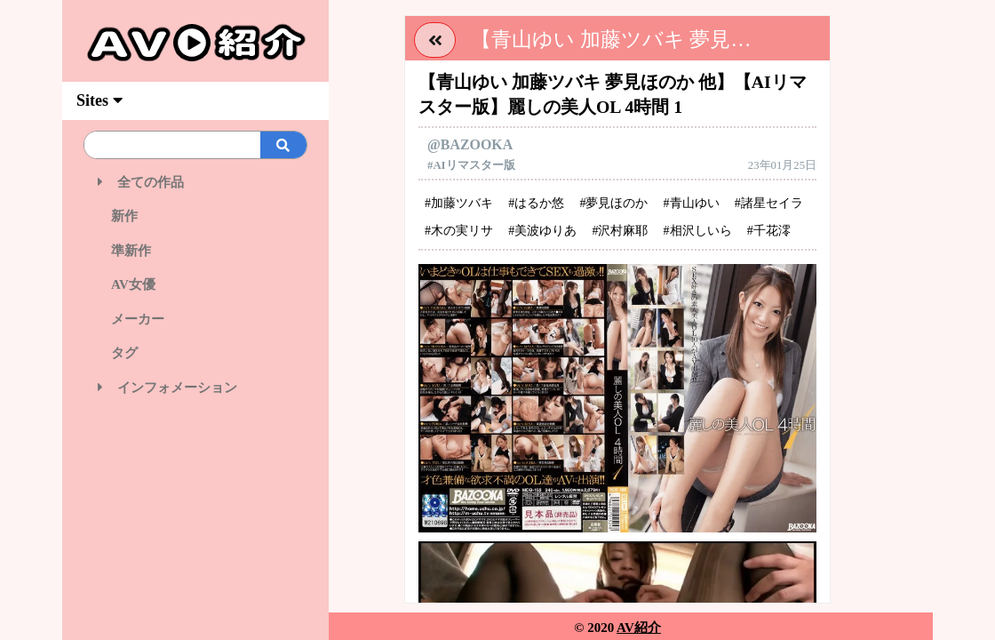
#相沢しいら (698, 230)
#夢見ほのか (613, 203)
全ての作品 (141, 182)
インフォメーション (167, 387)
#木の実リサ (459, 230)
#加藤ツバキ (459, 203)
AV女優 (126, 284)
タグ (118, 353)
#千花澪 (769, 230)
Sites (99, 100)
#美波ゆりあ (542, 230)
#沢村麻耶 (620, 230)
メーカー (131, 319)
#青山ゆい (692, 203)
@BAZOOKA (470, 144)
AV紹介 (639, 627)
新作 (118, 216)
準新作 (124, 251)
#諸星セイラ (769, 203)
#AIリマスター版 (471, 165)
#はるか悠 (536, 203)
